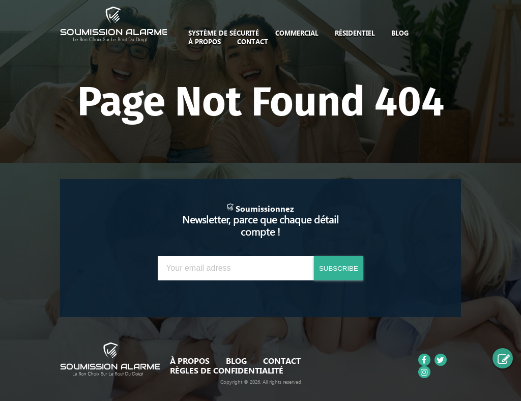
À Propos (204, 41)
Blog (400, 32)
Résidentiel (355, 32)
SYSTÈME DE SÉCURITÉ (223, 32)
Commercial (297, 32)
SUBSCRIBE (338, 268)
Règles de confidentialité (226, 371)
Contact (252, 41)
